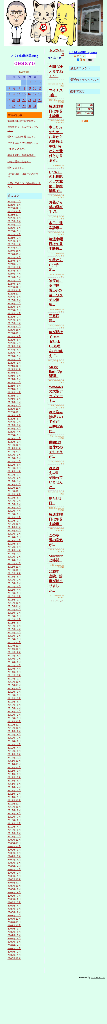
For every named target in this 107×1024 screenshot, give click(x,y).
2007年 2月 (14, 993)
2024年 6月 (14, 271)
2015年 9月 (14, 635)
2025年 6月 (14, 229)
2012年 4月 (14, 778)
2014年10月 (14, 674)
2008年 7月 (14, 934)
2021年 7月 (14, 392)
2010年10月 (14, 840)
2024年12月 (14, 250)
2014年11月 (14, 670)
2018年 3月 (14, 531)
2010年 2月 (14, 868)
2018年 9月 (14, 510)
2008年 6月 (14, 938)
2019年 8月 (14, 472)
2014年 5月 (14, 691)
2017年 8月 (14, 556)
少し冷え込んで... (16, 149)
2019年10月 (14, 465)
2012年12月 (14, 750)
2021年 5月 (14, 399)
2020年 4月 (14, 444)
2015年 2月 (14, 660)
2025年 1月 (14, 246)
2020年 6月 (14, 437)
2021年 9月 (14, 385)
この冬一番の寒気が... (56, 540)
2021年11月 (14, 378)
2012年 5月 (14, 774)
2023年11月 (14, 295)
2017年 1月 (14, 580)
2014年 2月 (14, 701)
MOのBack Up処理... (55, 371)
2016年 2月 (14, 618)
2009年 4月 (14, 903)
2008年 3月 (14, 948)
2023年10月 (14, 299)
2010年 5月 (14, 858)
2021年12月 (14, 375)
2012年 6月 (14, 771)
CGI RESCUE (98, 1019)
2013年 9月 (14, 719)
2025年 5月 (14, 233)
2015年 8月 (14, 639)
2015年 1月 (14, 663)
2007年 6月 (14, 979)
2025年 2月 (14, 243)
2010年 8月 (14, 847)
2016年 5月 (14, 608)
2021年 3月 (14, 406)
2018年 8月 (14, 514)
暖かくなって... (15, 167)
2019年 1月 (14, 496)
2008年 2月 (14, 951)
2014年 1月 (14, 705)
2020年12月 (14, 417)
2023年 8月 (14, 305)
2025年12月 (14, 208)
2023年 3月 (14, 323)
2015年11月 (14, 628)
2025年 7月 (14, 226)
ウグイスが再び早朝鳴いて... (22, 142)
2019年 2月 (14, 493)
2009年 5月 (14, 899)
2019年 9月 (14, 469)
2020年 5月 (14, 441)
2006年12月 (14, 1000)
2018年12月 (14, 500)
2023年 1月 (14, 330)
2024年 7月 (14, 267)
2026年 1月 (14, 205)
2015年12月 (14, 625)
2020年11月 (14, 420)
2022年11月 (14, 337)
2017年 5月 (14, 566)
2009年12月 (14, 875)
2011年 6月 (14, 813)
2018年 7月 (14, 517)
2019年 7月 (14, 476)
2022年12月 (14, 333)
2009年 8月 (14, 889)
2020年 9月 (14, 427)
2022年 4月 (14, 361)
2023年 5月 (14, 316)
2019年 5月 (14, 483)
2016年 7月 (14, 601)
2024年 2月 (14, 285)
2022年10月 (14, 340)
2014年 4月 (14, 694)
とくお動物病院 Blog (24, 55)
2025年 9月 (14, 219)
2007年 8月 (14, 972)
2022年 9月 (14, 344)
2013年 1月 (14, 747)
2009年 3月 (14, 906)
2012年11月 (14, 753)
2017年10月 (14, 549)
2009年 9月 (14, 885)
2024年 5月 (14, 274)
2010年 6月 (14, 854)
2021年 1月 (14, 413)
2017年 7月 (14, 559)
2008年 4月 (14, 944)
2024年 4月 (14, 278)
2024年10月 (14, 257)
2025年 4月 (14, 236)
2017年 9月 (14, 552)
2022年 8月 (14, 347)
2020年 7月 (14, 434)
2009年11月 (14, 879)
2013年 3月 (14, 740)
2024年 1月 (14, 288)
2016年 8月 (14, 597)
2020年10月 (14, 424)
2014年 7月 (14, 684)
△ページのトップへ (57, 601)
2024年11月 (14, 253)
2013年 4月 (14, 736)
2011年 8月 (14, 806)
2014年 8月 (14, 681)
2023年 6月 (14, 312)
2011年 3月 (14, 823)
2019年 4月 (14, 486)
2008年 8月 (14, 931)
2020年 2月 (14, 451)
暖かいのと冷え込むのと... (21, 136)
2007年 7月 (14, 976)
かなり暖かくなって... (19, 161)
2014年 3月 (14, 698)
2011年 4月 (14, 819)
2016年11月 (14, 587)
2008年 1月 (14, 955)
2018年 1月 (14, 538)
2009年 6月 (14, 896)
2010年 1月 (14, 872)
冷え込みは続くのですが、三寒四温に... (56, 421)
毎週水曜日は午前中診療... (21, 121)
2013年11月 (14, 712)
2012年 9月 (14, 760)
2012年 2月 (14, 785)
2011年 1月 (14, 830)
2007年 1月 (14, 997)
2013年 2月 (14, 743)
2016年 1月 (14, 622)
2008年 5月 (14, 941)
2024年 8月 (14, 264)
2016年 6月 (14, 604)
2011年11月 (14, 795)
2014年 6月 (14, 687)
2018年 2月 (14, 535)
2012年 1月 (14, 788)
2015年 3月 (14, 656)
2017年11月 (14, 545)
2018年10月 (14, 507)
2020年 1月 (14, 455)
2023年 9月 (14, 302)
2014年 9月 (14, 677)
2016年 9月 (14, 594)
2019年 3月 (14, 490)
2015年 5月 (14, 649)
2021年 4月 (14, 403)
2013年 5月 (14, 733)
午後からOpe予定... (56, 264)
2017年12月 (14, 542)
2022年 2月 (14, 368)
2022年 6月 (14, 354)
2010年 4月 (14, 861)
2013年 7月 (14, 726)
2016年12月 (14, 583)
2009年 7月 (14, 892)
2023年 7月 (14, 309)
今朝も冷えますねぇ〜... (56, 71)
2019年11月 (14, 462)
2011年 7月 (14, 809)
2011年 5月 (14, 816)
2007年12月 (14, 958)
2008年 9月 (14, 927)
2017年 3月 (14, 573)
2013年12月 (14, 708)
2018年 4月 (14, 528)
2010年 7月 (14, 851)
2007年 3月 (14, 990)
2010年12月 (14, 833)
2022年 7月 (14, 351)
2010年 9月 (14, 844)
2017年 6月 (14, 562)
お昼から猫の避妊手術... (56, 207)
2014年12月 (14, 667)
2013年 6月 (14, 729)
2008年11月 (14, 920)
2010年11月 (14, 837)
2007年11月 (14, 962)
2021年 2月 (14, 410)
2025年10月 (14, 215)
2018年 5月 (14, 524)
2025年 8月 (14, 222)
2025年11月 (14, 212)
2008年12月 (14, 917)
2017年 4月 (14, 569)
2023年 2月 (14, 326)
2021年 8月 (14, 389)
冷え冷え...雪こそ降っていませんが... (56, 477)
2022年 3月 (14, 364)
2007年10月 (14, 965)
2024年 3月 (14, 281)
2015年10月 (14, 632)
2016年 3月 (14, 615)
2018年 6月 (14, 521)
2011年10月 (14, 799)
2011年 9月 (14, 802)
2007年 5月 (14, 983)
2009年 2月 (14, 910)
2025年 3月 (14, 239)
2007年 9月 (14, 969)
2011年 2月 (14, 826)
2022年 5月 (14, 358)
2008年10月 (14, 924)
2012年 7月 (14, 767)
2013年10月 (14, 715)
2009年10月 (14, 882)
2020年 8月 (14, 430)
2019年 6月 (14, 479)
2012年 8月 (14, 764)
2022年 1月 (14, 371)
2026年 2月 (14, 201)
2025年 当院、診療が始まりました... (56, 581)
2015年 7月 (14, 642)
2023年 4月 (14, 319)
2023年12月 (14, 292)
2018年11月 (14, 503)
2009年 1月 (14, 913)
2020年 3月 (14, 448)
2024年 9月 (14, 260)
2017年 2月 (14, 576)
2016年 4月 (14, 611)
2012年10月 (14, 757)
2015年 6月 (14, 646)
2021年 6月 (14, 396)
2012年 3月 (14, 781)
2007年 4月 (14, 986)
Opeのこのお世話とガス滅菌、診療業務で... (56, 181)
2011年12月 (14, 792)
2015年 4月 (14, 653)
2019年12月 (14, 458)
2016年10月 (14, 590)
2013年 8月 (14, 722)
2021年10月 (14, 382)
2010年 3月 (14, 865)
